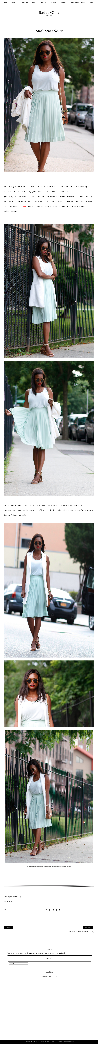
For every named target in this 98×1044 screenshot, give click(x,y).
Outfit (14, 910)
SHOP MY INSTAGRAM (29, 2)
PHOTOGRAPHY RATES (78, 2)
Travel (43, 2)
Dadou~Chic (49, 13)
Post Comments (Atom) (86, 931)
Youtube (64, 2)
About (92, 2)
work (20, 910)
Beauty (53, 2)
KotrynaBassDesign (66, 1041)
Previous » (88, 927)
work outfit (27, 910)
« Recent (8, 927)
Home (5, 2)
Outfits (14, 2)
